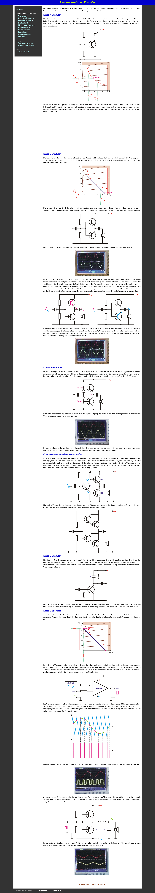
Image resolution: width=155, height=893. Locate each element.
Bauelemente (24, 27)
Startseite (19, 9)
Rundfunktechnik (25, 20)
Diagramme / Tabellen (26, 45)
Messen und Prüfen (26, 25)
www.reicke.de (23, 52)
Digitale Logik (24, 23)
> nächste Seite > (98, 884)
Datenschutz (42, 890)
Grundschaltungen (26, 18)
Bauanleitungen (25, 30)
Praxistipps (22, 32)
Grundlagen (23, 16)
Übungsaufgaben (24, 34)
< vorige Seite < (85, 884)
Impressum (57, 890)
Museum (21, 37)
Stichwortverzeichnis (26, 43)
